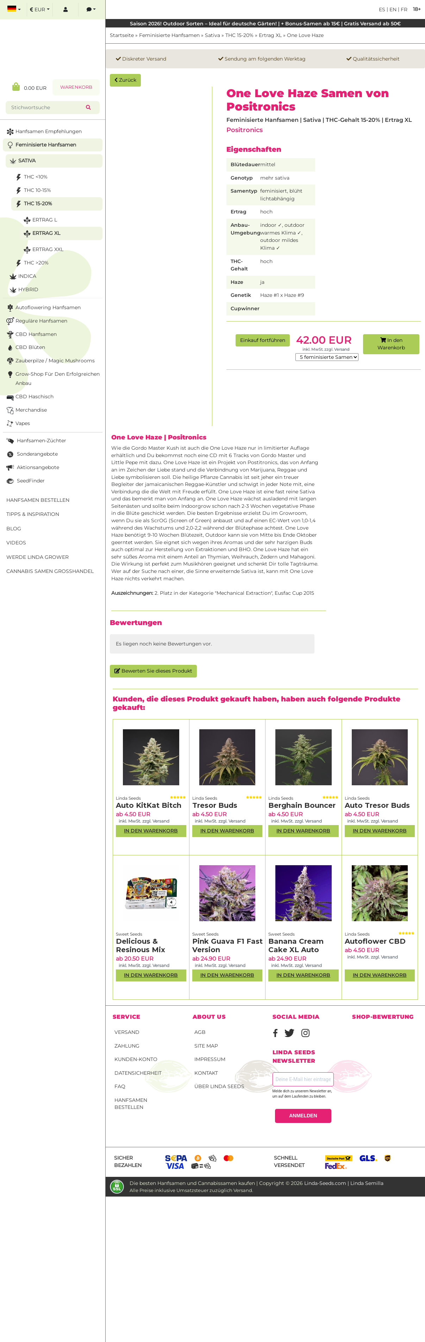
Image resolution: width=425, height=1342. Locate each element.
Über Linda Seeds (219, 1086)
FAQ (119, 1086)
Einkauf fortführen (262, 340)
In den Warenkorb (391, 344)
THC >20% (31, 263)
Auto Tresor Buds (377, 805)
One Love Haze (305, 35)
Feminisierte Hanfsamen (169, 35)
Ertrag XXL (42, 250)
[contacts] (91, 10)
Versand (126, 1032)
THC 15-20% (239, 35)
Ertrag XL (270, 35)
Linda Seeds (128, 798)
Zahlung (126, 1046)
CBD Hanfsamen (31, 334)
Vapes (17, 424)
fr (403, 9)
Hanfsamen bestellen (130, 1104)
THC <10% (30, 177)
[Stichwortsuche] (47, 107)
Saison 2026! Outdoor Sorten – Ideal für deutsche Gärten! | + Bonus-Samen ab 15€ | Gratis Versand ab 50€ (265, 23)
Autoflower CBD (375, 941)
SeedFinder (25, 481)
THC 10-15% (32, 190)
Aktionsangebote (32, 468)
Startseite (122, 35)
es (382, 9)
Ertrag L (39, 220)
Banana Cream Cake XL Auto (296, 945)
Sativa (212, 35)
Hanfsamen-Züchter (35, 441)
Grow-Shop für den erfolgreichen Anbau (52, 378)
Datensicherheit (138, 1073)
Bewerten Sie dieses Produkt (153, 671)
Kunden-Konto (135, 1059)
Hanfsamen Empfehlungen (43, 132)
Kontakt (206, 1073)
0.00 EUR (29, 86)
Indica (22, 276)
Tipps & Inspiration (32, 514)
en (392, 9)
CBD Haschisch (29, 397)
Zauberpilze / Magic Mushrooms (50, 361)
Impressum (209, 1059)
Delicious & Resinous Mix (140, 945)
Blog (13, 528)
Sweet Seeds (129, 934)
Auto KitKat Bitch (148, 805)
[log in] (65, 10)
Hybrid (23, 290)
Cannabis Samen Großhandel (50, 571)
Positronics (244, 129)
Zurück (125, 80)
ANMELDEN (303, 1115)
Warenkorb (76, 87)
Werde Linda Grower (37, 557)
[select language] (14, 10)
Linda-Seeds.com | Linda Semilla (343, 1183)
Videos (16, 542)
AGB (200, 1032)
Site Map (206, 1046)
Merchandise (26, 410)
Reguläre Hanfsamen (36, 321)
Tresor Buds (214, 805)
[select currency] (39, 10)
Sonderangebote (31, 454)
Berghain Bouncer (302, 805)
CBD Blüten (25, 347)
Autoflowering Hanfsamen (43, 308)
